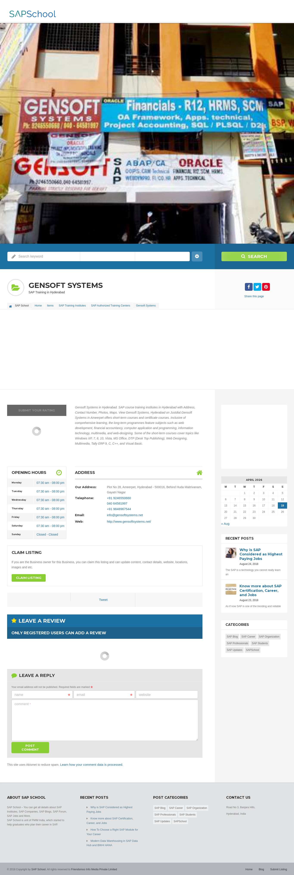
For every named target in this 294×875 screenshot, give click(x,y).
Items (52, 305)
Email (104, 693)
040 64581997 (116, 502)
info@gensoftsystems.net (124, 513)
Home (38, 305)
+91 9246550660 (118, 497)
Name (42, 693)
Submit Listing (279, 866)
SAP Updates (234, 648)
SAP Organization (269, 634)
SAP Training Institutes (75, 305)
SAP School (38, 866)
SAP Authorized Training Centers (113, 305)
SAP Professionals (237, 641)
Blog (262, 866)
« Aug (225, 522)
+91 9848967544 (118, 507)
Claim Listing (28, 577)
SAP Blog (232, 634)
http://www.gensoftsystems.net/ (127, 519)
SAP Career (248, 634)
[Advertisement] (136, 349)
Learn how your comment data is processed (89, 763)
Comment (23, 703)
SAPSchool (252, 648)
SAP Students (260, 641)
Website (145, 693)
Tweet (103, 599)
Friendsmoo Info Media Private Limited (93, 866)
